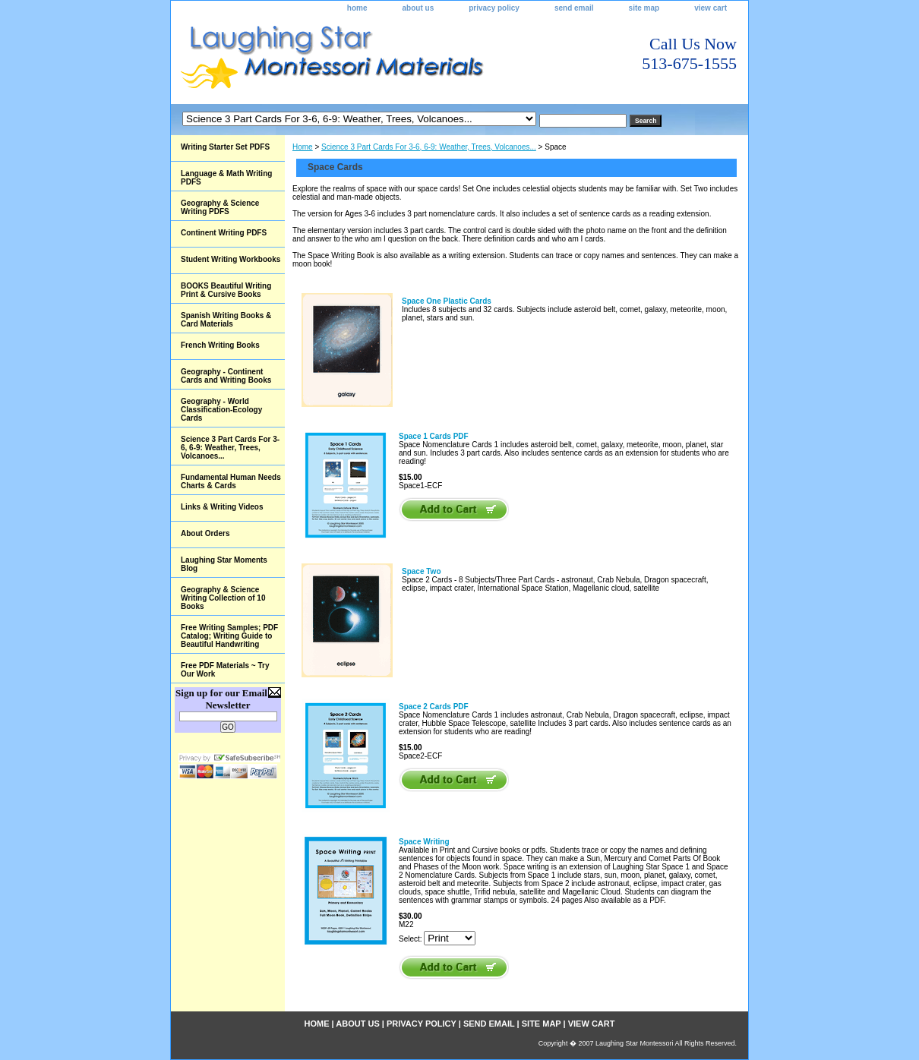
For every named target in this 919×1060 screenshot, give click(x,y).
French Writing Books (220, 345)
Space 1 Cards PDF (434, 436)
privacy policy (494, 8)
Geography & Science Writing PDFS (220, 207)
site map (644, 8)
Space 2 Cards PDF (434, 706)
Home (302, 147)
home (357, 8)
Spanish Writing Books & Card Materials (226, 319)
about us (418, 8)
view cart (710, 8)
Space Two (421, 571)
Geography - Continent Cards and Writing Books (226, 376)
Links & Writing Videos (222, 507)
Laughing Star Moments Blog (224, 564)
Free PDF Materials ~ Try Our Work (225, 669)
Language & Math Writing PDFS (226, 177)
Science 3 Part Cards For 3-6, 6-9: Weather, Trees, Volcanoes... (428, 147)
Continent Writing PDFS (224, 233)
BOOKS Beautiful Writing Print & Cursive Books (226, 290)
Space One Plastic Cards (446, 301)
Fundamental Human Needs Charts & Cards (231, 481)
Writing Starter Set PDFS (225, 147)
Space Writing (424, 842)
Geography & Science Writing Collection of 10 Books (223, 597)
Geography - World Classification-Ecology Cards (221, 409)
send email (574, 8)
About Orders (205, 533)
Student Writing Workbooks (230, 259)
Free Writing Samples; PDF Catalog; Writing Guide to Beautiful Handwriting (229, 635)
